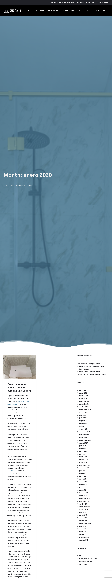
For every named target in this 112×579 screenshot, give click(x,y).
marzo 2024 (83, 156)
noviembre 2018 (84, 201)
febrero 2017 (83, 234)
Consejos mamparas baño (88, 258)
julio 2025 (82, 115)
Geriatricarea (12, 171)
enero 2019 (83, 195)
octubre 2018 (83, 204)
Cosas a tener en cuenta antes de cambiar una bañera (19, 87)
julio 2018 (82, 212)
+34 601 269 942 (103, 2)
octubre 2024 (83, 137)
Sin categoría (83, 264)
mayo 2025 (83, 120)
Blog (98, 10)
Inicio (30, 10)
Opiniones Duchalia (85, 261)
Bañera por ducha (83, 69)
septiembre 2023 (85, 167)
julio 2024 (82, 145)
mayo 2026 (83, 90)
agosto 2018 (83, 209)
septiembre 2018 (85, 206)
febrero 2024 (83, 159)
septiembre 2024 (85, 140)
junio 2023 (83, 173)
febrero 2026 (83, 95)
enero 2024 (83, 162)
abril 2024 (82, 154)
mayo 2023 (83, 176)
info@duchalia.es (91, 2)
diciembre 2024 (84, 131)
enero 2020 (83, 181)
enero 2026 (83, 98)
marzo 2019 (83, 190)
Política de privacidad (42, 542)
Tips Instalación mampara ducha (88, 63)
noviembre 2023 (84, 165)
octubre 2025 (83, 106)
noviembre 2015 (84, 237)
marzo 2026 (83, 93)
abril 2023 (82, 179)
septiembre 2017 (85, 223)
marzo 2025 (83, 123)
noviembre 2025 (84, 104)
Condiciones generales (42, 545)
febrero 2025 (83, 126)
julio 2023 (82, 170)
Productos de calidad (72, 10)
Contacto (107, 10)
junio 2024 (83, 148)
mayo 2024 (83, 151)
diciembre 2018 (84, 198)
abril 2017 (82, 228)
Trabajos (88, 10)
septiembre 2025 (85, 109)
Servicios (40, 10)
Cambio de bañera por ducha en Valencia (91, 66)
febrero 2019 (83, 192)
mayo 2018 (83, 215)
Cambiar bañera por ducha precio (88, 71)
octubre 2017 (83, 220)
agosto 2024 (83, 143)
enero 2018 (83, 217)
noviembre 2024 (84, 134)
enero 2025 (83, 129)
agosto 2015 (83, 240)
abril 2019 (82, 187)
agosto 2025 (83, 112)
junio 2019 (83, 184)
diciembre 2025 (84, 101)
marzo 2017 (83, 231)
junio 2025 (83, 117)
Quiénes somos (53, 10)
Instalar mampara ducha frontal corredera (91, 74)
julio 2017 (82, 226)
